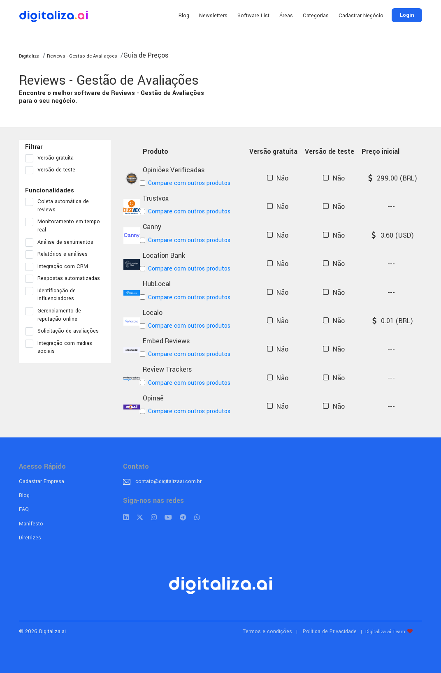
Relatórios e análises (59, 254)
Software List (253, 15)
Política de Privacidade (330, 631)
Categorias (316, 15)
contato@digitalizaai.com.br (168, 481)
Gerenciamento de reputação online (54, 315)
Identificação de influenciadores (52, 295)
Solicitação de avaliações (64, 331)
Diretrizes (30, 537)
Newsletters (213, 15)
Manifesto (31, 523)
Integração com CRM (59, 267)
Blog (184, 15)
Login (407, 15)
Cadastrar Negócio (361, 15)
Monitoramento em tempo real (62, 226)
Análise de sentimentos (62, 242)
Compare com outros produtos (186, 183)
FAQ (24, 509)
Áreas (286, 15)
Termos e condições (267, 631)
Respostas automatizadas (64, 279)
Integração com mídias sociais (58, 347)
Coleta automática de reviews (57, 205)
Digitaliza (29, 56)
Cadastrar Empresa (41, 481)
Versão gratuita (52, 158)
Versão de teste (53, 170)
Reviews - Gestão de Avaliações (81, 56)
